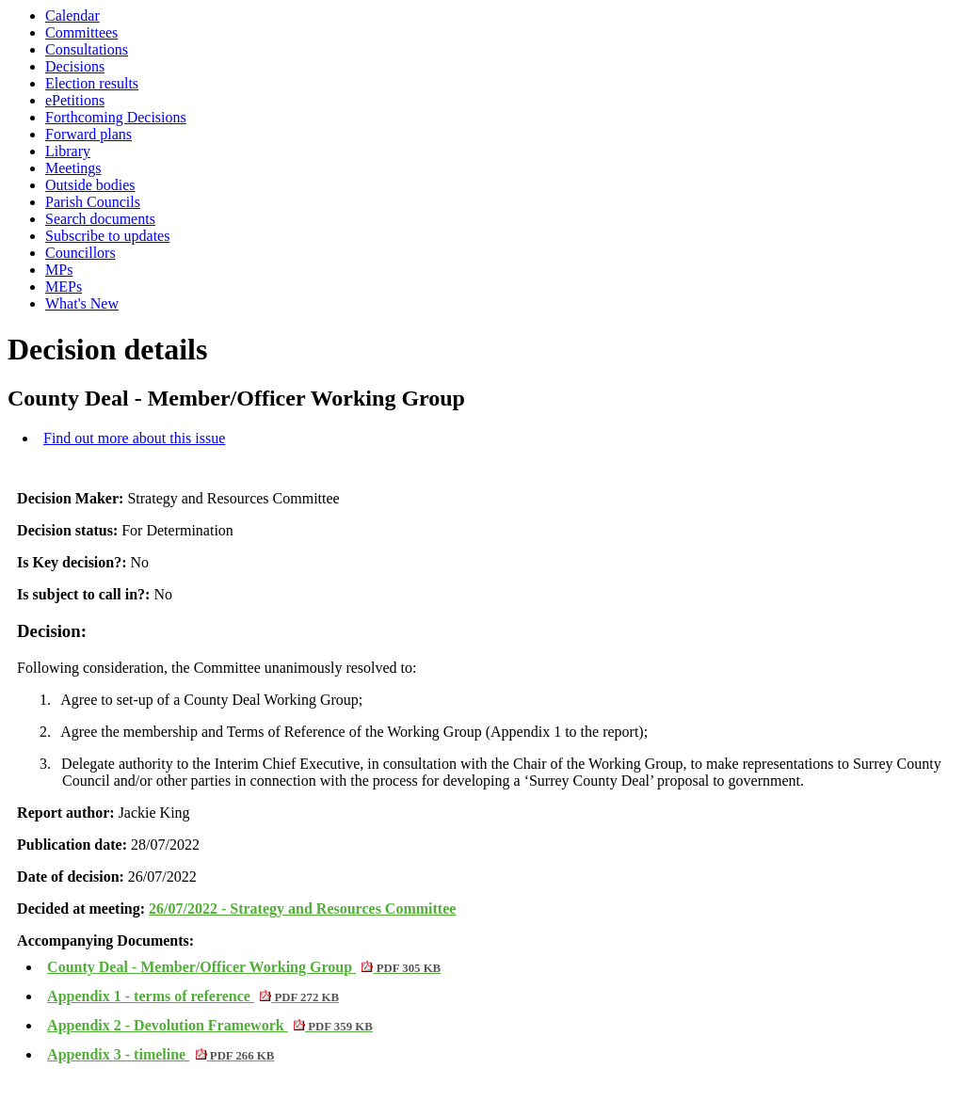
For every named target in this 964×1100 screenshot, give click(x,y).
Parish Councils (92, 202)
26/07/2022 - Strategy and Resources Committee (302, 909)
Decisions (74, 66)
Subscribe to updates (107, 236)
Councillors (80, 253)
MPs (58, 270)
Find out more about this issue (134, 438)
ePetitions (74, 100)
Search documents (100, 219)
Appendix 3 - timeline (160, 1054)
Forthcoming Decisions (115, 117)
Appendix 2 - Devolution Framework (210, 1025)
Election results (91, 83)
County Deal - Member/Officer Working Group (244, 967)
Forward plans (88, 134)
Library (67, 151)
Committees (81, 32)
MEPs (63, 287)
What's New (82, 303)
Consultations (86, 49)
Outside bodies (90, 185)
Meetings (73, 168)
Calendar (72, 16)
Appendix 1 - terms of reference (193, 996)
